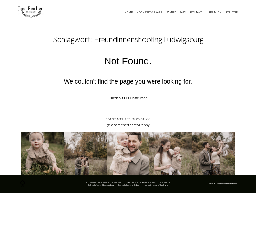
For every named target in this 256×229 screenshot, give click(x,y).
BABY (183, 12)
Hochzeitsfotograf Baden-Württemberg (140, 182)
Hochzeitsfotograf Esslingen (156, 185)
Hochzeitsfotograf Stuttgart (109, 182)
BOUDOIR (232, 12)
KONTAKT (196, 12)
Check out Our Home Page (128, 98)
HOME (128, 12)
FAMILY (171, 12)
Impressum (91, 182)
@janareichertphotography (128, 125)
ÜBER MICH (214, 12)
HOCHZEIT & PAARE (149, 12)
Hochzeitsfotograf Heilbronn (129, 185)
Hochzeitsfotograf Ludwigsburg (101, 185)
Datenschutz (164, 182)
